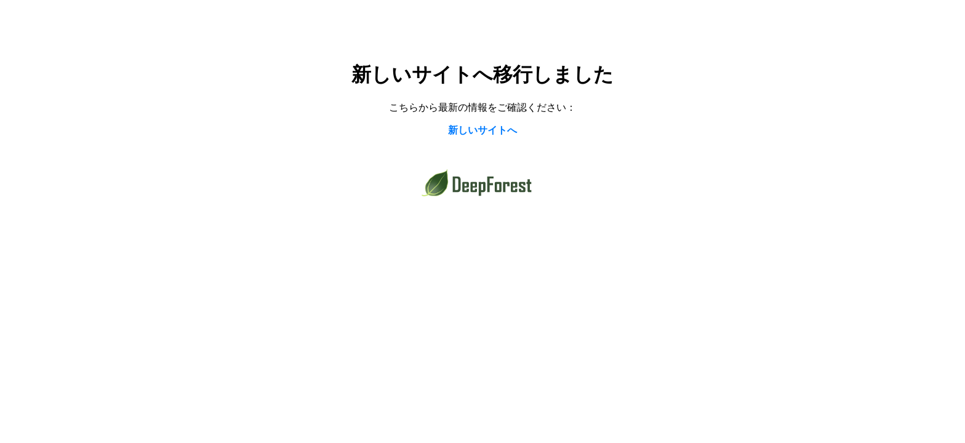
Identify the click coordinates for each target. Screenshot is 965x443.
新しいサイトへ (482, 130)
